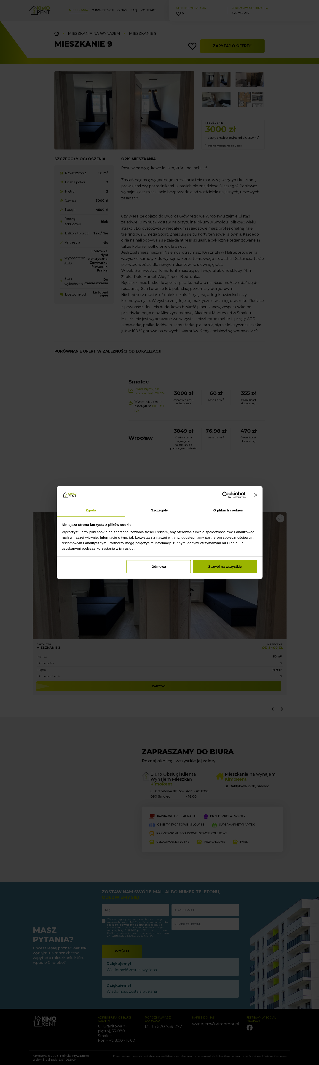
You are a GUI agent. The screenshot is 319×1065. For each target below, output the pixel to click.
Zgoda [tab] (91, 510)
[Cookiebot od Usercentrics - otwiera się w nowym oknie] (226, 495)
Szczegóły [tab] (159, 510)
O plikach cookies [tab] (228, 510)
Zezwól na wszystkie (225, 566)
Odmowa (159, 566)
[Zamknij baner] (255, 495)
